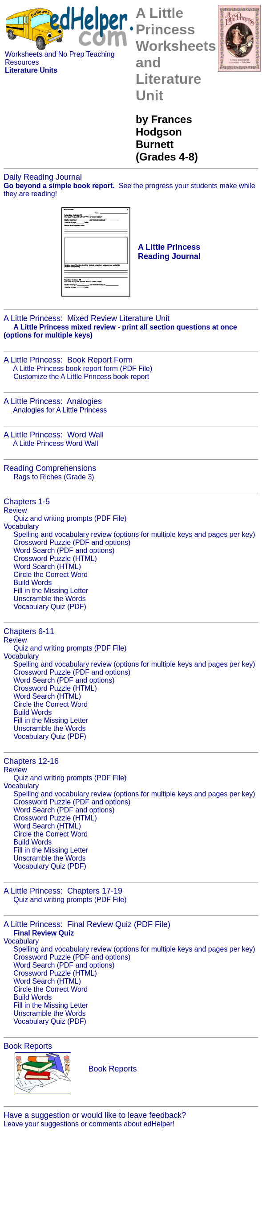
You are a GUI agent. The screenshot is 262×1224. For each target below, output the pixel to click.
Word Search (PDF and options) (63, 550)
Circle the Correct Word (50, 574)
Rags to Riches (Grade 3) (53, 477)
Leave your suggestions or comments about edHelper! (89, 1124)
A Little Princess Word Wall (55, 443)
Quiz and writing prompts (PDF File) (69, 518)
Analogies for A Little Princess (60, 410)
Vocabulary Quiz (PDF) (49, 606)
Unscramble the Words (49, 598)
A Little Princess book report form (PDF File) (82, 368)
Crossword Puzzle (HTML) (55, 558)
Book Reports (112, 1068)
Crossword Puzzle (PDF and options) (71, 542)
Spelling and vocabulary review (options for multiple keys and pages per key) (134, 534)
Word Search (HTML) (47, 566)
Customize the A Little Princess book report (81, 376)
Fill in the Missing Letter (50, 590)
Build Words (32, 582)
